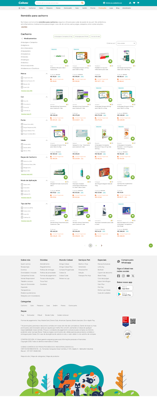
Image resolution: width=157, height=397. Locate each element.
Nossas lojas (25, 268)
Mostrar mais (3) (26, 222)
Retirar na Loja (64, 279)
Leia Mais (24, 27)
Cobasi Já (62, 273)
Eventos (24, 271)
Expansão (24, 288)
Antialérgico (25, 61)
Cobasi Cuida (63, 276)
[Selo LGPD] (127, 340)
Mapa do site (25, 357)
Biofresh (101, 271)
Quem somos (25, 265)
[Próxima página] (102, 246)
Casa (48, 306)
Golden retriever (63, 316)
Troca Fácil (43, 282)
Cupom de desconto (105, 273)
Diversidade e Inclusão (29, 273)
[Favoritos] (134, 3)
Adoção (81, 273)
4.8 (67, 66)
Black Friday (102, 276)
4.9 (90, 66)
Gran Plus (101, 285)
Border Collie (49, 316)
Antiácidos (24, 58)
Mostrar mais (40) (26, 175)
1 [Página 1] (90, 246)
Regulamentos (45, 268)
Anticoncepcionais (27, 66)
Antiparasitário (26, 52)
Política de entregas (47, 271)
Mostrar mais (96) (26, 91)
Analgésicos (25, 46)
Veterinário (82, 268)
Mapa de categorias (38, 357)
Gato (32, 306)
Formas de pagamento (48, 276)
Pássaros (40, 306)
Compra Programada (66, 271)
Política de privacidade (48, 273)
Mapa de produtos (52, 357)
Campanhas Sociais (27, 276)
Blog (117, 9)
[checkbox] (22, 78)
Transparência (25, 291)
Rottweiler (30, 316)
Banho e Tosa (83, 265)
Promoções (102, 9)
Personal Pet (83, 271)
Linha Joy (101, 268)
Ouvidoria (43, 285)
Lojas (111, 9)
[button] (86, 3)
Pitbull (40, 316)
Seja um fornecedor (28, 285)
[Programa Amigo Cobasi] (130, 3)
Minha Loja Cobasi (104, 291)
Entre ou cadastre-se (114, 3)
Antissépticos (25, 55)
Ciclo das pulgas (103, 279)
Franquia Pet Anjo (84, 276)
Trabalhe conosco (27, 282)
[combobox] (64, 3)
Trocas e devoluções (47, 279)
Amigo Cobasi (64, 265)
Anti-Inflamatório (27, 49)
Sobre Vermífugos (104, 282)
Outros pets (73, 306)
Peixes (63, 306)
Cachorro (26, 35)
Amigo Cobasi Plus (65, 268)
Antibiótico (24, 63)
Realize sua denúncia (28, 294)
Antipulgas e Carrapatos (29, 43)
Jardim (55, 306)
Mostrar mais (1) (26, 115)
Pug (22, 316)
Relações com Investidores (30, 297)
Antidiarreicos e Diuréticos (30, 69)
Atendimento (126, 9)
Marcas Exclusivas (104, 265)
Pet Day (101, 288)
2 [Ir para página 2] (96, 246)
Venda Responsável (28, 279)
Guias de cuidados (104, 294)
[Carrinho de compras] (138, 3)
